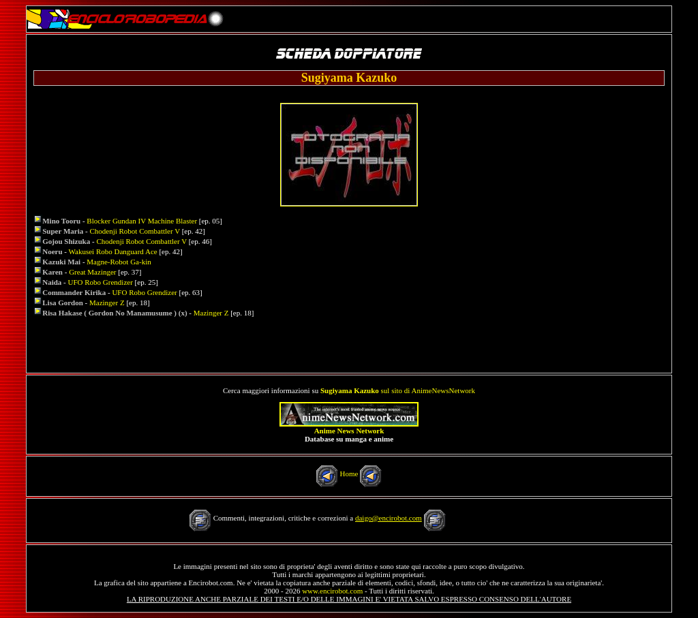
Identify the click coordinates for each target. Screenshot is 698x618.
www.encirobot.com (332, 591)
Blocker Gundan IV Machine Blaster (142, 221)
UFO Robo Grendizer (101, 282)
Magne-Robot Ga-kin (119, 262)
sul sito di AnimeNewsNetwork (397, 390)
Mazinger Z (107, 302)
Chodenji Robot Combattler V (135, 231)
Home (349, 473)
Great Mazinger (93, 272)
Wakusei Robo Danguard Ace (113, 251)
